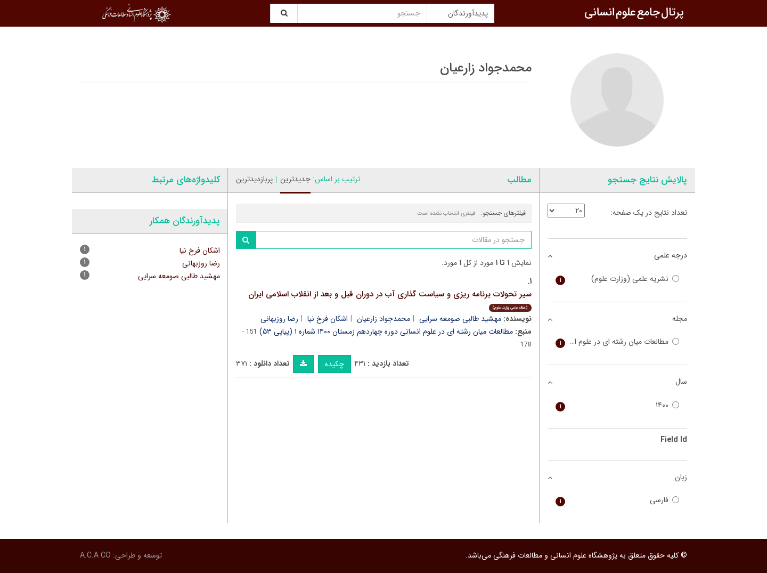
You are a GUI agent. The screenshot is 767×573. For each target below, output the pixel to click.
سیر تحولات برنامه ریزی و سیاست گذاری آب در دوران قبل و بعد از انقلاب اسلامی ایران (390, 300)
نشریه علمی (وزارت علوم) (618, 279)
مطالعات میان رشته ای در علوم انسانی (618, 342)
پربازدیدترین (254, 179)
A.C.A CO (95, 555)
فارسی (618, 500)
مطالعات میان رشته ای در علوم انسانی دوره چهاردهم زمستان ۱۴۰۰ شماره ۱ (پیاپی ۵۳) (386, 331)
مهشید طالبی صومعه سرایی (460, 319)
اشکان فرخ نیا (327, 319)
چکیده (334, 364)
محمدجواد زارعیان (383, 319)
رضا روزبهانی (279, 319)
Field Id (673, 440)
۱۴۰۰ (618, 405)
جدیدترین (295, 179)
